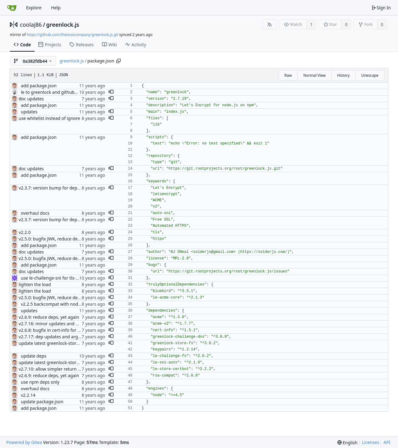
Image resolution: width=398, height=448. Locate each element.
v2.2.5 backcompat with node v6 (53, 304)
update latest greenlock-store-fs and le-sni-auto (67, 343)
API (386, 442)
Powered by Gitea (24, 442)
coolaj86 (31, 24)
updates (29, 112)
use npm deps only (40, 382)
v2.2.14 (28, 395)
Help (56, 8)
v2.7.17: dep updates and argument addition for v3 (71, 337)
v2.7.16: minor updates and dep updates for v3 (66, 324)
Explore (33, 8)
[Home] (12, 7)
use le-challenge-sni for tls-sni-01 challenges (66, 278)
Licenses (370, 442)
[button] (111, 92)
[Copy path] (118, 61)
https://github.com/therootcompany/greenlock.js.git (72, 34)
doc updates (31, 99)
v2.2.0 (25, 232)
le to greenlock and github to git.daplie (60, 92)
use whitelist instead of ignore (49, 118)
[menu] (347, 443)
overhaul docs (35, 213)
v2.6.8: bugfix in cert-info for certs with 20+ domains (72, 330)
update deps (33, 356)
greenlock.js (62, 24)
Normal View (314, 75)
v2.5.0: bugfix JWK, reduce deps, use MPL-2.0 (64, 239)
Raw (288, 75)
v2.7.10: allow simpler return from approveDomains (71, 369)
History (343, 75)
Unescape (369, 75)
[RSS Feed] (269, 24)
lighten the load (35, 284)
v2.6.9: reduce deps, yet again (49, 317)
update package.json (42, 402)
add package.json (39, 86)
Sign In (381, 8)
